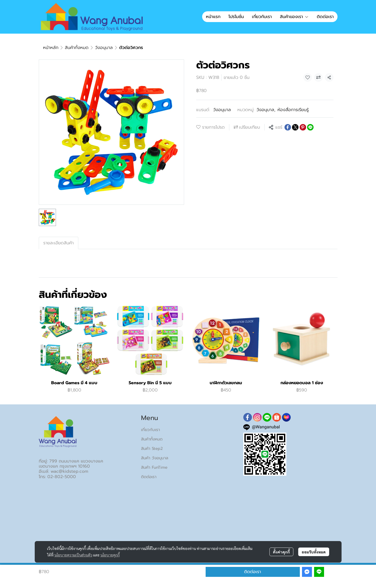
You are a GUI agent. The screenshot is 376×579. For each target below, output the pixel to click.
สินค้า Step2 (152, 448)
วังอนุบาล (104, 47)
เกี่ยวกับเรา (150, 430)
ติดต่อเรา (252, 572)
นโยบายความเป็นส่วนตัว (73, 554)
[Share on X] (295, 127)
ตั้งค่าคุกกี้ (281, 551)
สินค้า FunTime (154, 467)
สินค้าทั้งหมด (77, 47)
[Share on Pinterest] (303, 127)
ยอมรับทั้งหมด (314, 551)
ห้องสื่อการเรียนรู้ (293, 110)
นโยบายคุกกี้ (110, 554)
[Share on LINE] (310, 127)
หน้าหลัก (50, 47)
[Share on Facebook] (287, 127)
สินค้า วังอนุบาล (154, 458)
